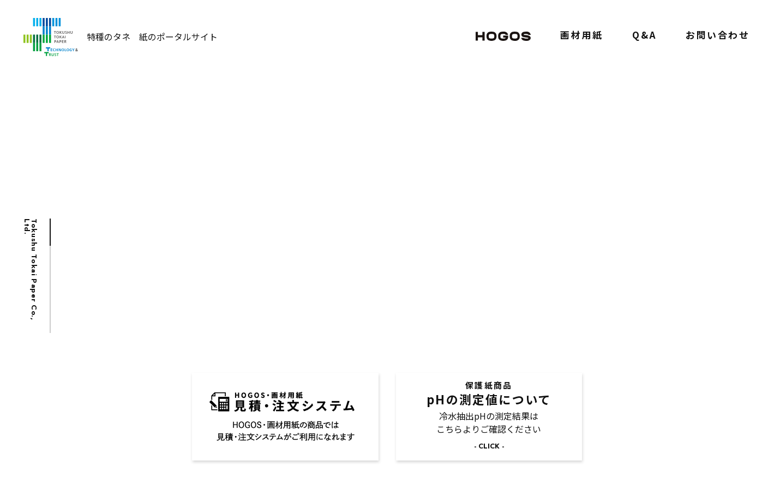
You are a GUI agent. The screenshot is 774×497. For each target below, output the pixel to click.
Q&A (644, 37)
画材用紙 (581, 37)
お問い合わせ (717, 37)
